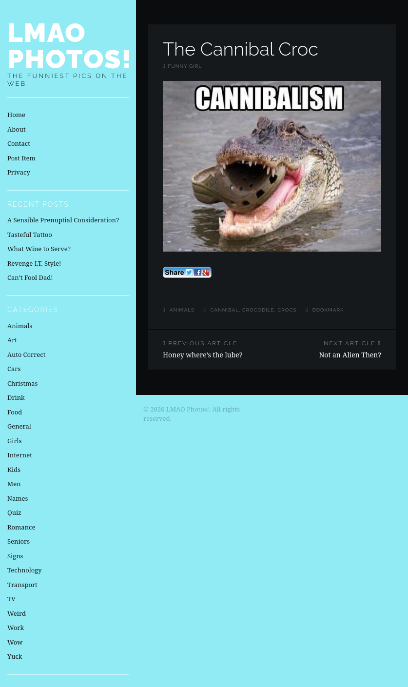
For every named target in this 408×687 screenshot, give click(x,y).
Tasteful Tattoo (29, 234)
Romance (21, 527)
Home (16, 114)
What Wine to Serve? (39, 248)
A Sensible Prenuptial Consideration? (63, 220)
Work (15, 627)
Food (14, 412)
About (16, 129)
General (19, 426)
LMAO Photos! (69, 46)
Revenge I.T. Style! (34, 263)
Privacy (18, 172)
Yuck (14, 656)
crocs (286, 310)
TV (11, 598)
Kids (13, 469)
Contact (18, 143)
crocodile (258, 310)
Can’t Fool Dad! (30, 277)
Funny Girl (185, 66)
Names (17, 498)
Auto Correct (26, 354)
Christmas (22, 383)
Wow (15, 642)
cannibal (225, 310)
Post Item (21, 158)
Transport (22, 584)
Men (14, 483)
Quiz (14, 512)
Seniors (18, 541)
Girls (14, 440)
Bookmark (328, 310)
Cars (13, 368)
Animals (182, 310)
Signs (15, 555)
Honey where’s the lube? (210, 349)
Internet (19, 455)
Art (12, 339)
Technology (24, 570)
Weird (16, 613)
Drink (16, 397)
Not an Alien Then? (334, 349)
